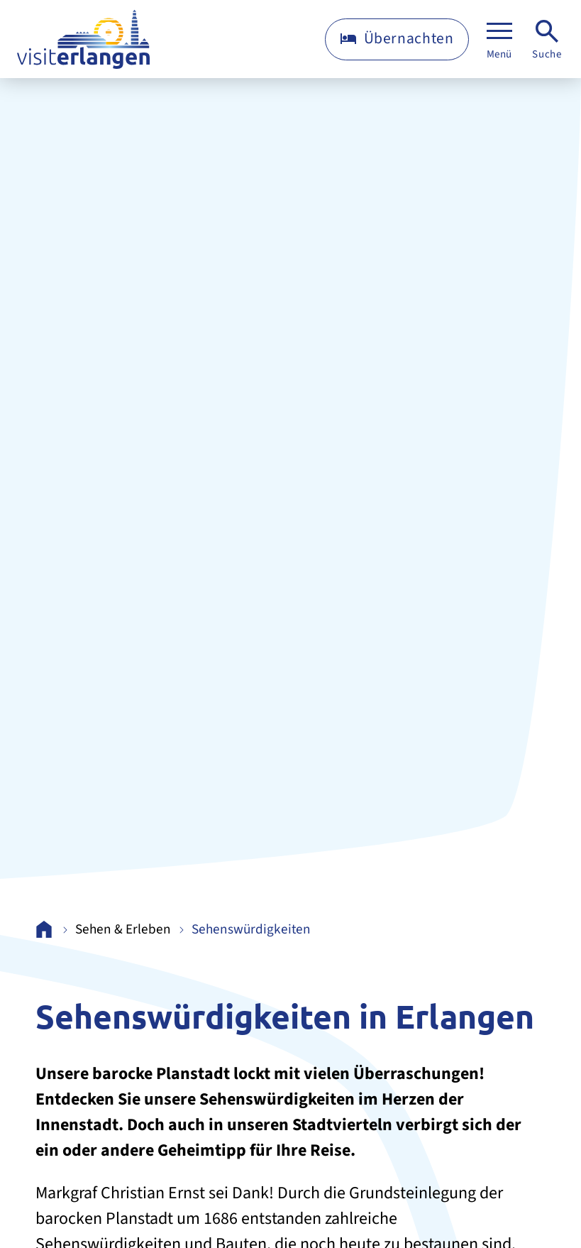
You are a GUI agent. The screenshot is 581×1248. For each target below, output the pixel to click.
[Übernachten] (397, 39)
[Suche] (547, 39)
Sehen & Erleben (123, 929)
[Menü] (499, 39)
